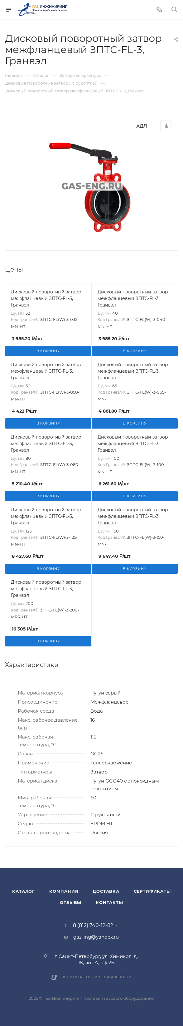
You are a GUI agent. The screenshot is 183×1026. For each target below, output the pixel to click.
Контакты (109, 902)
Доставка (106, 891)
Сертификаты (152, 891)
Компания (63, 891)
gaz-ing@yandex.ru (96, 937)
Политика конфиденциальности (96, 977)
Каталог (23, 891)
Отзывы (70, 902)
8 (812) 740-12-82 (93, 925)
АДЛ (141, 126)
